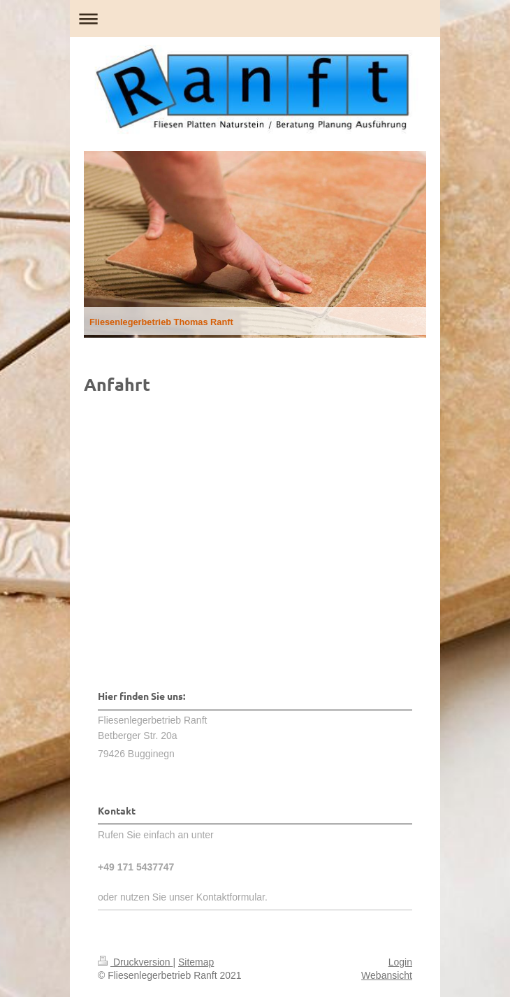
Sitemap (196, 962)
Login (400, 962)
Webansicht (386, 975)
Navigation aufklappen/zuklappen (255, 18)
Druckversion (135, 962)
